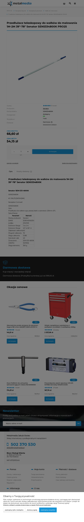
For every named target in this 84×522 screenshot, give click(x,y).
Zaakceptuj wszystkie (48, 510)
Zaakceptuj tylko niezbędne (14, 510)
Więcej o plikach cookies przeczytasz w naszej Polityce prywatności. (27, 505)
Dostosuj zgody (32, 510)
